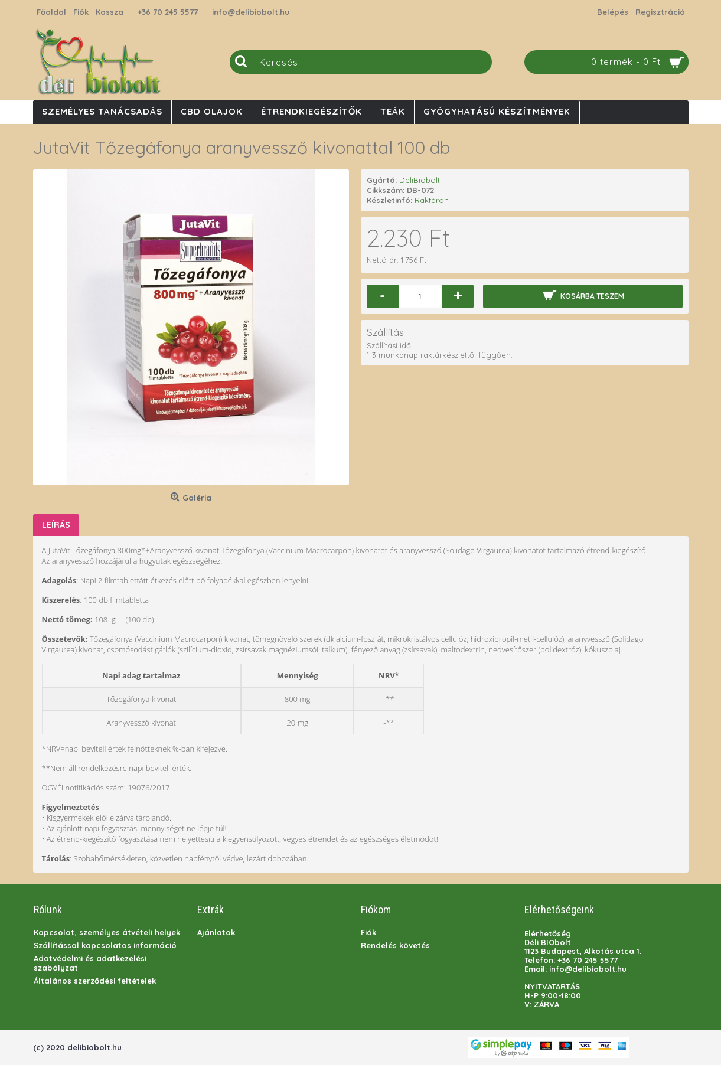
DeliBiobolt (419, 180)
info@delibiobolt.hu (250, 12)
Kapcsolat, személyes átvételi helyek (107, 932)
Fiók (368, 932)
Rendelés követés (395, 945)
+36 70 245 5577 (168, 12)
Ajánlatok (216, 932)
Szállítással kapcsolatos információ (105, 945)
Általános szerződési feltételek (95, 980)
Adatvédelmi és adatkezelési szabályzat (90, 962)
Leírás (56, 525)
